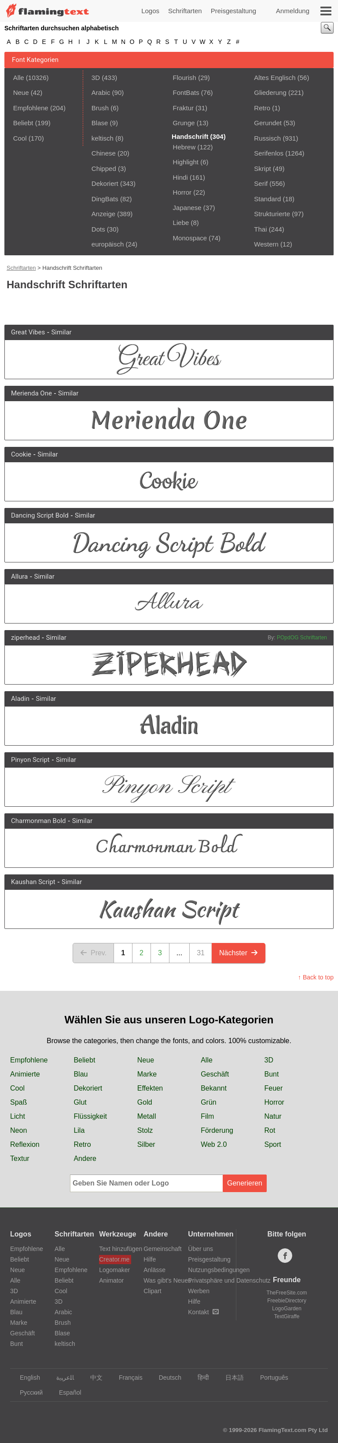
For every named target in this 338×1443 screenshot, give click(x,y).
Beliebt (23, 123)
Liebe (181, 222)
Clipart (152, 1290)
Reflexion (25, 1144)
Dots (98, 229)
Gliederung (270, 92)
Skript (262, 168)
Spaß (18, 1102)
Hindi (180, 177)
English (25, 1377)
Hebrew (184, 147)
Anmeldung (292, 11)
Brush (100, 108)
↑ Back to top (316, 977)
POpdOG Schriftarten (302, 637)
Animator (111, 1280)
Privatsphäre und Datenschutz (229, 1280)
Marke (147, 1074)
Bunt (272, 1074)
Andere (84, 1158)
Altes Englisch (274, 77)
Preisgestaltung (233, 11)
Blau (80, 1074)
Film (207, 1116)
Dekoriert (105, 183)
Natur (273, 1116)
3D (96, 77)
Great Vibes (28, 332)
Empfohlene (30, 108)
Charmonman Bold (38, 821)
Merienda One (31, 393)
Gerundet (268, 123)
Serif (261, 183)
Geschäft (215, 1074)
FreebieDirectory (286, 1301)
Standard (267, 199)
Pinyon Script (30, 760)
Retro (262, 108)
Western (266, 244)
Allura (19, 576)
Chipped (104, 168)
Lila (78, 1130)
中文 (92, 1377)
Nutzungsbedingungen (219, 1269)
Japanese (187, 207)
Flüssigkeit (90, 1116)
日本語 (230, 1377)
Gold (144, 1102)
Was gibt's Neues (167, 1280)
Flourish (184, 77)
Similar (61, 332)
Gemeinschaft (162, 1248)
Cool (20, 138)
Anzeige (103, 214)
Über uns (200, 1248)
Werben (198, 1290)
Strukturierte (272, 214)
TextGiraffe (287, 1316)
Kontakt (203, 1312)
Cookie (21, 454)
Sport (273, 1144)
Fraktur (183, 108)
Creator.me (114, 1259)
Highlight (185, 162)
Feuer (274, 1088)
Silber (146, 1144)
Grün (209, 1102)
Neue (21, 92)
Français (126, 1377)
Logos (150, 11)
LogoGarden (286, 1308)
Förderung (217, 1130)
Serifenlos (268, 153)
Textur (19, 1158)
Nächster (238, 953)
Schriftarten (185, 11)
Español (66, 1392)
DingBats (105, 199)
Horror (182, 192)
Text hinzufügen (115, 1248)
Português (270, 1377)
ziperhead (25, 638)
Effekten (150, 1088)
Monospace (190, 238)
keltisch (103, 138)
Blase (100, 123)
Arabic (101, 92)
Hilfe (149, 1259)
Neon (18, 1130)
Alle (18, 77)
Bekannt (214, 1088)
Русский (27, 1392)
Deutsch (166, 1377)
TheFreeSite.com (287, 1293)
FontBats (186, 92)
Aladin (20, 699)
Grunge (184, 123)
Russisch (267, 138)
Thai (260, 229)
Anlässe (154, 1269)
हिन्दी (199, 1377)
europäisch (108, 244)
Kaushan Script (33, 882)
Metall (146, 1116)
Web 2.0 (214, 1144)
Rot (270, 1130)
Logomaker (114, 1269)
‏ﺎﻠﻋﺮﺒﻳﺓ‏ (61, 1377)
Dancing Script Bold (40, 515)
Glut (79, 1102)
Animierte (25, 1074)
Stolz (145, 1130)
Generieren (244, 1183)
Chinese (104, 153)
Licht (17, 1116)
